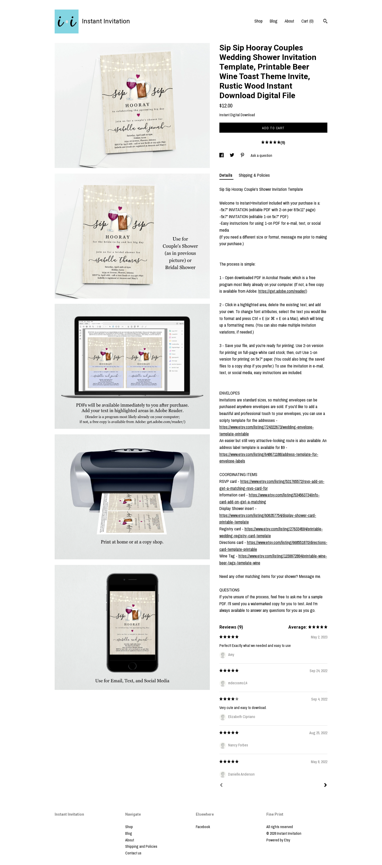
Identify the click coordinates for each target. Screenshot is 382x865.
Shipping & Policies (254, 175)
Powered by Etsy (278, 840)
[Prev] (221, 785)
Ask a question (261, 155)
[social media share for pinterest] (242, 155)
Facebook (203, 826)
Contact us (133, 853)
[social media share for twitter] (232, 155)
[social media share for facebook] (221, 155)
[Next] (325, 785)
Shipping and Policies (141, 846)
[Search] (325, 22)
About (289, 21)
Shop (258, 21)
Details (226, 175)
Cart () (307, 21)
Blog (273, 21)
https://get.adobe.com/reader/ (282, 291)
